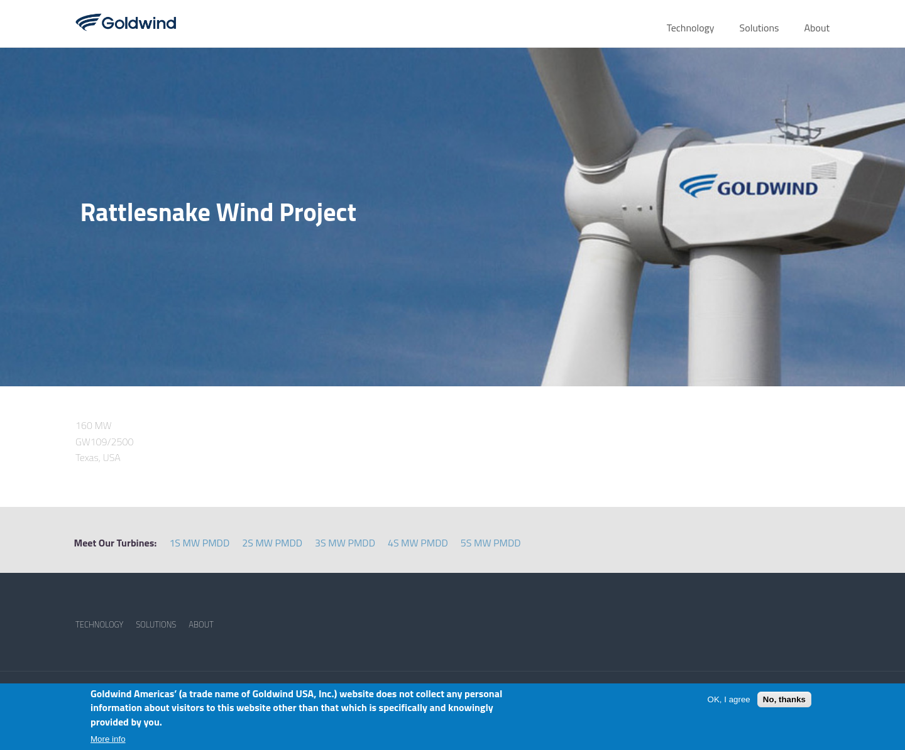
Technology (691, 27)
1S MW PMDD (199, 542)
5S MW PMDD (491, 542)
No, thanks (784, 699)
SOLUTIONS (156, 624)
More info (108, 739)
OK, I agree (729, 699)
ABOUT (201, 624)
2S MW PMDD (272, 542)
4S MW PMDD (418, 542)
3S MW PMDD (345, 542)
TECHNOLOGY (99, 624)
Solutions (759, 27)
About (817, 27)
